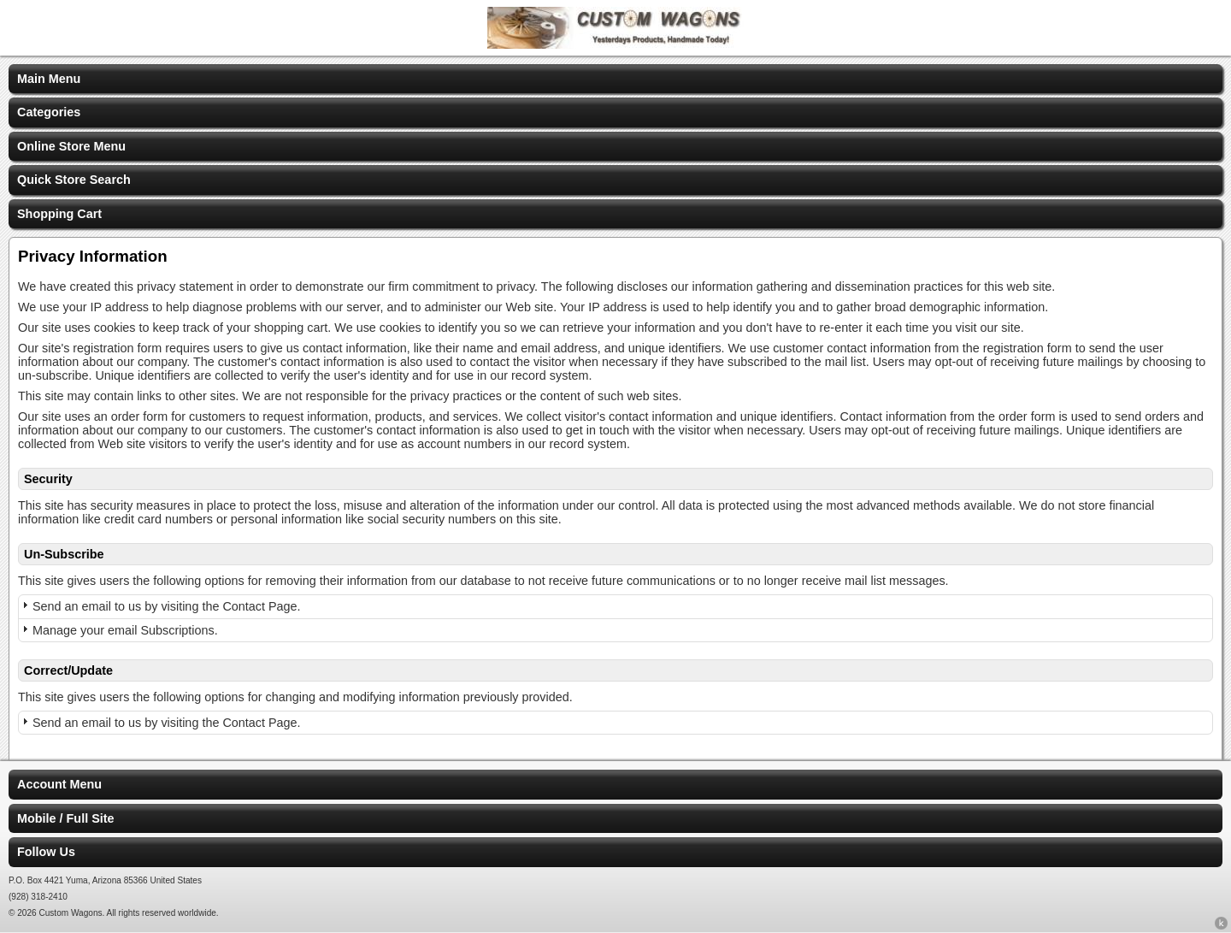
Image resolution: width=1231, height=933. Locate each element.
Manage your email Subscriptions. (125, 630)
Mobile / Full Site (66, 818)
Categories (48, 112)
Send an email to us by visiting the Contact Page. (166, 606)
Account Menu (59, 784)
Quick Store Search (74, 179)
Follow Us (46, 852)
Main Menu (48, 79)
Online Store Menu (71, 146)
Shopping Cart (59, 214)
